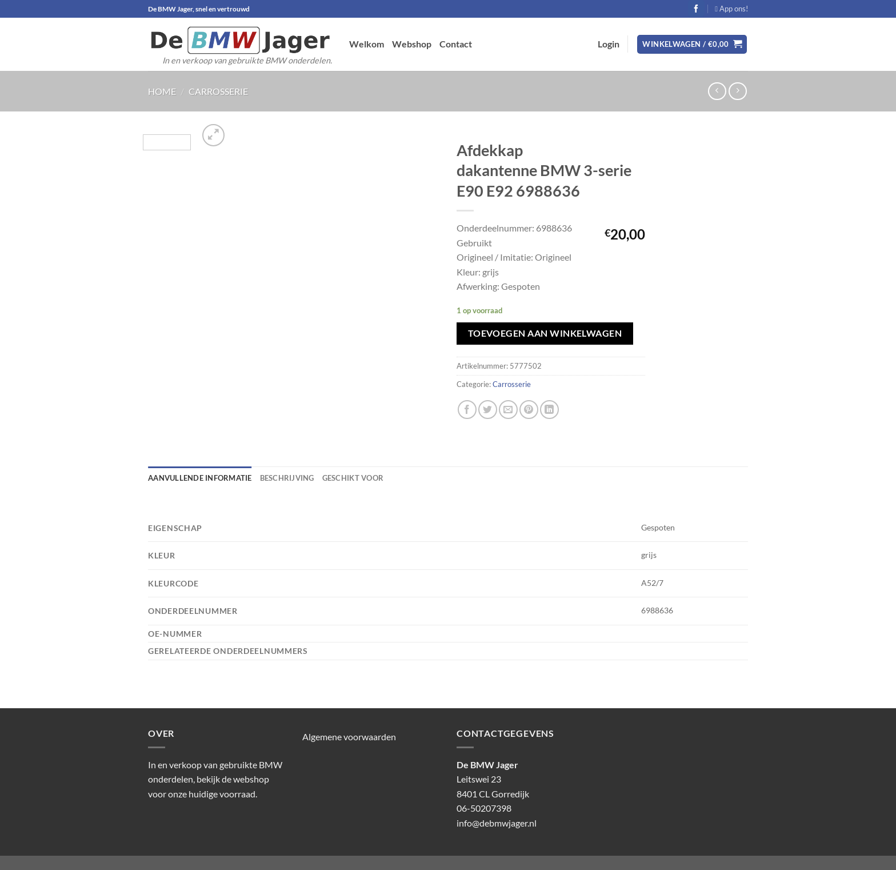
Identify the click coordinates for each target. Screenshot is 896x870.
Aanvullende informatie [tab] (200, 477)
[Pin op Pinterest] (528, 409)
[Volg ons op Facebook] (696, 8)
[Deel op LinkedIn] (549, 409)
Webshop (411, 43)
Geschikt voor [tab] (352, 477)
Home (162, 91)
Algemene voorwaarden (349, 736)
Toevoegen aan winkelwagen (545, 333)
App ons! (731, 8)
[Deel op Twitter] (487, 409)
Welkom (366, 43)
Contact (455, 43)
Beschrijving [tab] (287, 477)
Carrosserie (218, 91)
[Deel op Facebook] (467, 409)
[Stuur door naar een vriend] (508, 409)
